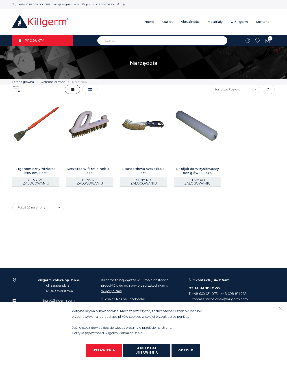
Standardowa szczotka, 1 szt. (143, 171)
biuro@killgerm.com (62, 4)
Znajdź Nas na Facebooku (123, 299)
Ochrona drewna (53, 82)
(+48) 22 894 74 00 (27, 4)
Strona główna (23, 82)
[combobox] (162, 40)
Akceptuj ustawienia (146, 350)
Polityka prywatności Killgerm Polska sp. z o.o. (107, 333)
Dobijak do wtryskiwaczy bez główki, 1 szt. (197, 171)
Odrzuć (185, 350)
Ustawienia (104, 350)
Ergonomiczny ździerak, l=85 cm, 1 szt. (35, 171)
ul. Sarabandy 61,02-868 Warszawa (59, 285)
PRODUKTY (31, 41)
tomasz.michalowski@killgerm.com (220, 299)
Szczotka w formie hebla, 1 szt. (90, 171)
